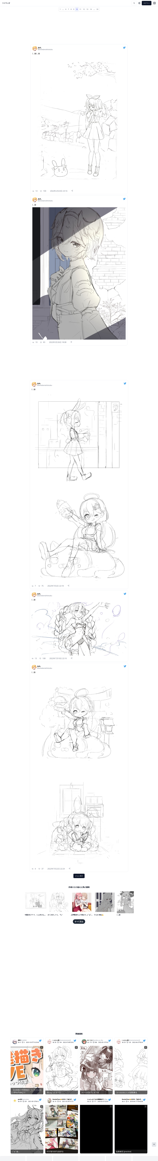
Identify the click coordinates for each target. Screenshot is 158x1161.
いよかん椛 (56, 1040)
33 (97, 9)
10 (77, 9)
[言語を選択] (139, 3)
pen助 (20, 1099)
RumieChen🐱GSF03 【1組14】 (62, 1099)
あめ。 (40, 48)
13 (87, 9)
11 (80, 9)
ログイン (147, 3)
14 (91, 9)
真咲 (19, 1040)
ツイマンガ (6, 3)
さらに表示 (79, 876)
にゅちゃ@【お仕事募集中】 (95, 1099)
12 (84, 9)
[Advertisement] (79, 963)
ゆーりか (89, 1040)
